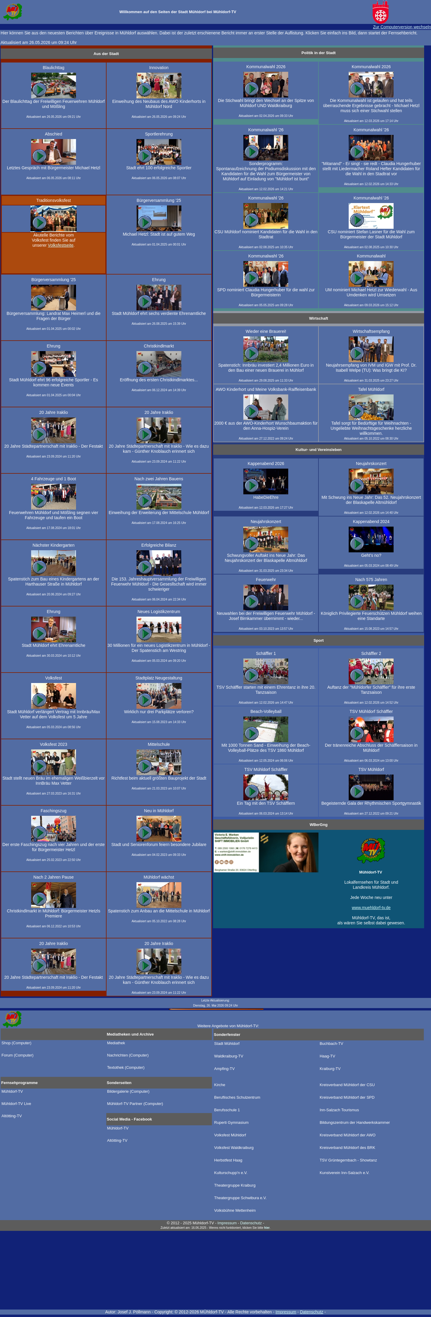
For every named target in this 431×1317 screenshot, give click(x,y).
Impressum (285, 1312)
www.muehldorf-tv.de (371, 907)
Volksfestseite (61, 245)
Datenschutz (311, 1312)
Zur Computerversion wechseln (402, 27)
